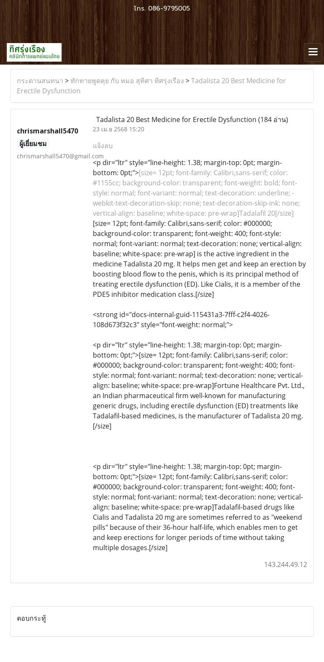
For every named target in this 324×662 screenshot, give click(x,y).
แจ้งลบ (103, 145)
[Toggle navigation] (313, 52)
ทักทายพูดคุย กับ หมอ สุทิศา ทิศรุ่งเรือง (127, 80)
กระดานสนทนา (40, 80)
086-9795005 (169, 8)
